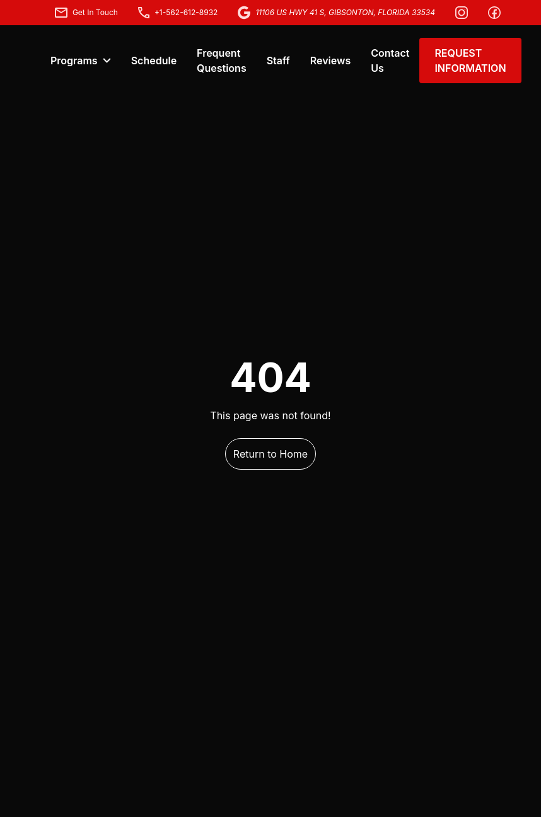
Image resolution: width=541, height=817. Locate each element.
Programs (80, 60)
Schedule (154, 60)
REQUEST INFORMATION (470, 60)
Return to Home (270, 454)
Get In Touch (86, 13)
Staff (278, 60)
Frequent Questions (222, 60)
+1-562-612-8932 (178, 12)
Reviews (330, 60)
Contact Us (390, 60)
